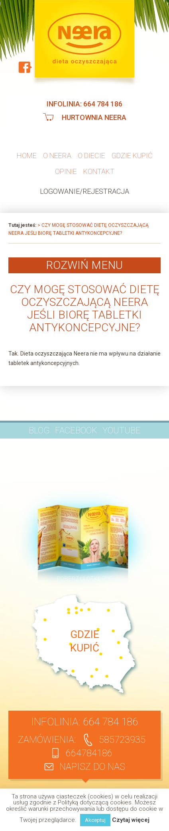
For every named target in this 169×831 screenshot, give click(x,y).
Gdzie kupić (132, 155)
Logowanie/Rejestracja (84, 191)
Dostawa (116, 474)
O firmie (28, 446)
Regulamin (84, 474)
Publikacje (132, 446)
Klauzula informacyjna (112, 487)
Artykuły (102, 446)
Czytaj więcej (130, 820)
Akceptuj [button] (95, 820)
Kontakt (98, 171)
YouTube (121, 430)
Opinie (66, 171)
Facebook (76, 430)
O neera (57, 155)
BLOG (39, 430)
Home (27, 155)
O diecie (91, 155)
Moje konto (50, 474)
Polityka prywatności (49, 487)
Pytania (54, 446)
